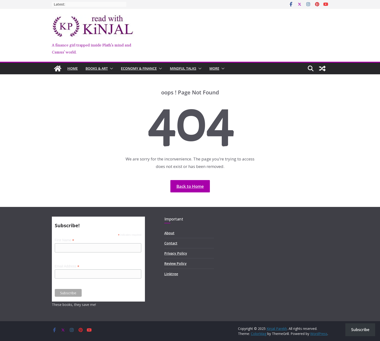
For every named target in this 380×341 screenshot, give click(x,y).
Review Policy (175, 263)
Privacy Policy (175, 253)
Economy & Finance (139, 68)
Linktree (171, 274)
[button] (110, 68)
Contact (170, 243)
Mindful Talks (183, 68)
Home (72, 68)
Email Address (67, 266)
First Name (64, 240)
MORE (214, 68)
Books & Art (97, 68)
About (169, 233)
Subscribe (360, 329)
